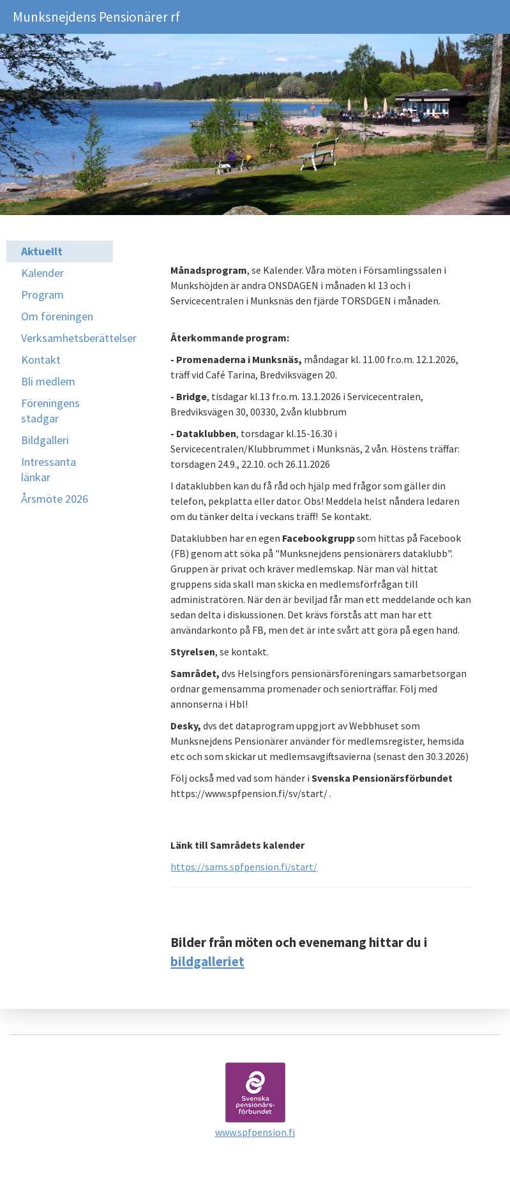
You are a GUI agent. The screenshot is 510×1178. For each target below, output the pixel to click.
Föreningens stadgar (50, 411)
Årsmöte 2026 (54, 498)
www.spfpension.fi (255, 1132)
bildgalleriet (207, 961)
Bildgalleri (45, 440)
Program (42, 294)
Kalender (42, 272)
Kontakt (41, 359)
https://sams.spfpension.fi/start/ (243, 866)
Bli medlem (48, 381)
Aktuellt (42, 251)
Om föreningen (57, 316)
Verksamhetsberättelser (67, 338)
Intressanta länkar (48, 469)
